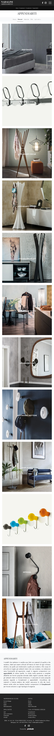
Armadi (5, 717)
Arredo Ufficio (31, 717)
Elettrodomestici (8, 706)
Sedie (5, 705)
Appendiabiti (35, 8)
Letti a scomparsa (8, 714)
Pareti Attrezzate (32, 706)
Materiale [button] (26, 19)
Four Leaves (27, 468)
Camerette (6, 715)
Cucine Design (7, 701)
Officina (27, 572)
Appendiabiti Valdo (27, 259)
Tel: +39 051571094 (22, 722)
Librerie (30, 705)
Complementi (22, 8)
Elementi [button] (20, 19)
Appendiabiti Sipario (27, 206)
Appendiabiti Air (27, 363)
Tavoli (5, 703)
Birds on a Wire (27, 102)
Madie (29, 703)
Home (17, 8)
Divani (29, 701)
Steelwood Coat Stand (27, 624)
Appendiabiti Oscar (27, 154)
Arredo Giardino (32, 715)
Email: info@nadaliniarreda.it (36, 722)
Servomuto (27, 50)
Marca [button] (14, 19)
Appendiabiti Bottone (27, 415)
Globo (27, 520)
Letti (5, 712)
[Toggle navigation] (50, 3)
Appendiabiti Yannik (27, 311)
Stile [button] (31, 19)
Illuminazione (31, 714)
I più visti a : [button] (37, 19)
